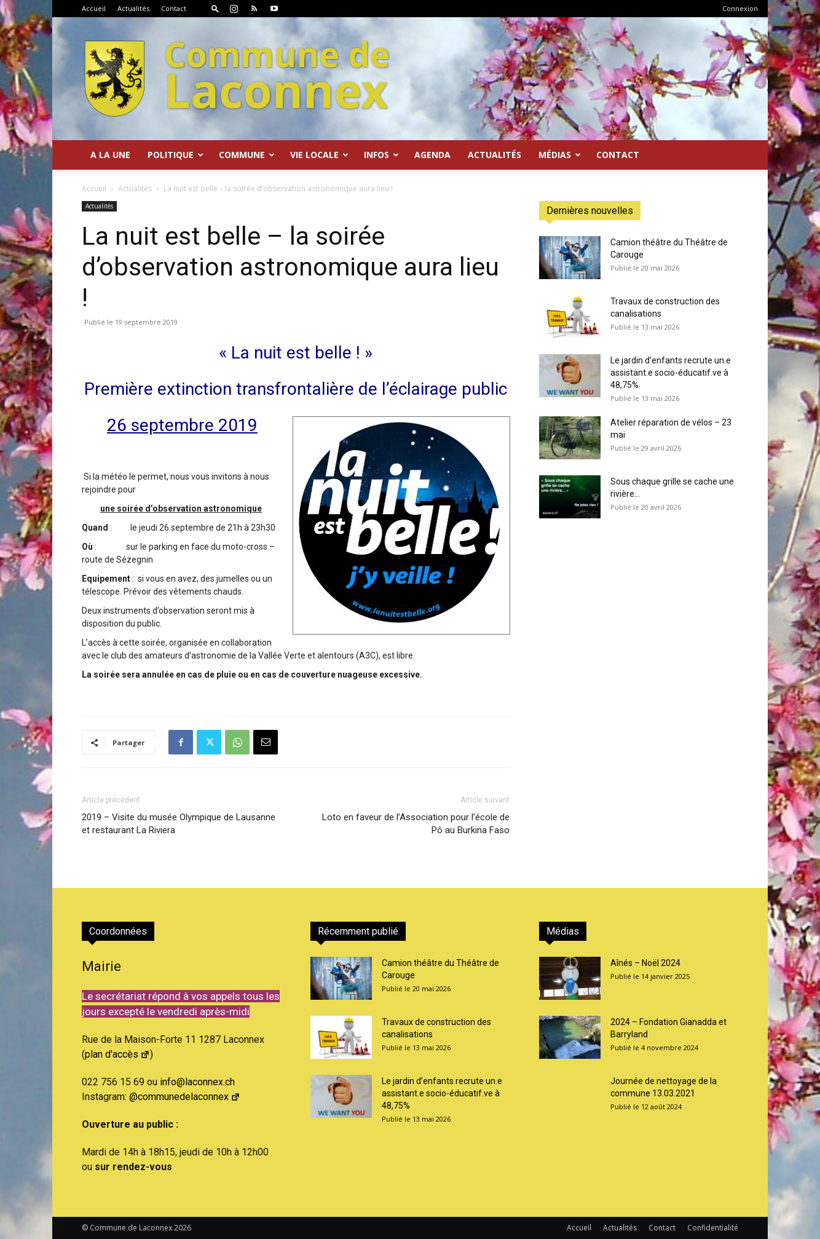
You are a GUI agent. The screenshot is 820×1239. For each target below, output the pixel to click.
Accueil (94, 8)
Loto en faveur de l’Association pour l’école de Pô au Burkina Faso (416, 824)
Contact (173, 8)
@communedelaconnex (184, 1096)
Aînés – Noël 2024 (645, 963)
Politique (175, 154)
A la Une (110, 154)
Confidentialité (712, 1227)
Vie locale (319, 154)
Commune (247, 154)
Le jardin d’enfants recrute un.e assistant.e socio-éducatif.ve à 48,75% (670, 372)
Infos (381, 154)
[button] (215, 8)
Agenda (432, 154)
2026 (182, 1227)
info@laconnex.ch (197, 1082)
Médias (559, 154)
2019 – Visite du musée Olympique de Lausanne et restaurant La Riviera (178, 824)
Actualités (133, 8)
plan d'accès (117, 1054)
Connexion (740, 8)
